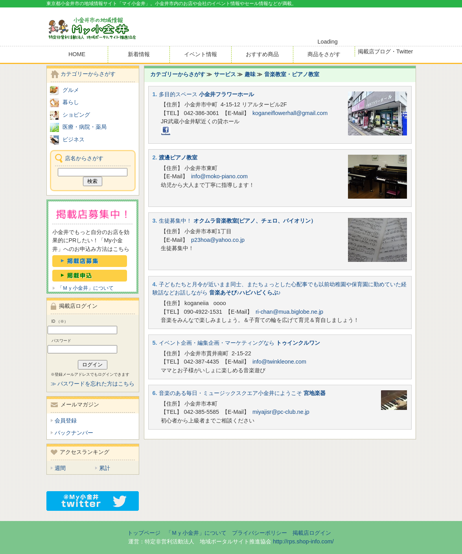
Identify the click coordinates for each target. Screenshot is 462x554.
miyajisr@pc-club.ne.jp (280, 412)
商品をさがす (324, 54)
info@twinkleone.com (279, 361)
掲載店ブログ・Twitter (385, 51)
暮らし (71, 102)
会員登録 (66, 420)
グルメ (71, 90)
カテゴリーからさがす (177, 74)
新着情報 (139, 54)
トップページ (143, 533)
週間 (60, 468)
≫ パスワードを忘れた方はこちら (93, 383)
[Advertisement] (324, 23)
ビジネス (74, 139)
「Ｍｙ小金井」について (85, 288)
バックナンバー (74, 433)
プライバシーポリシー (259, 533)
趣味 (250, 74)
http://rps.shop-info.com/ (303, 541)
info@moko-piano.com (219, 176)
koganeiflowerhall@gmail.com (290, 113)
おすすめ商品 (262, 54)
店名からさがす (84, 158)
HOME (76, 54)
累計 (104, 468)
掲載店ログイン (312, 533)
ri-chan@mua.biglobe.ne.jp (289, 312)
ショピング (76, 115)
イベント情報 (200, 54)
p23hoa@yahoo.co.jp (218, 240)
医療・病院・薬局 (85, 127)
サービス (225, 74)
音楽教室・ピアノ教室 (291, 74)
